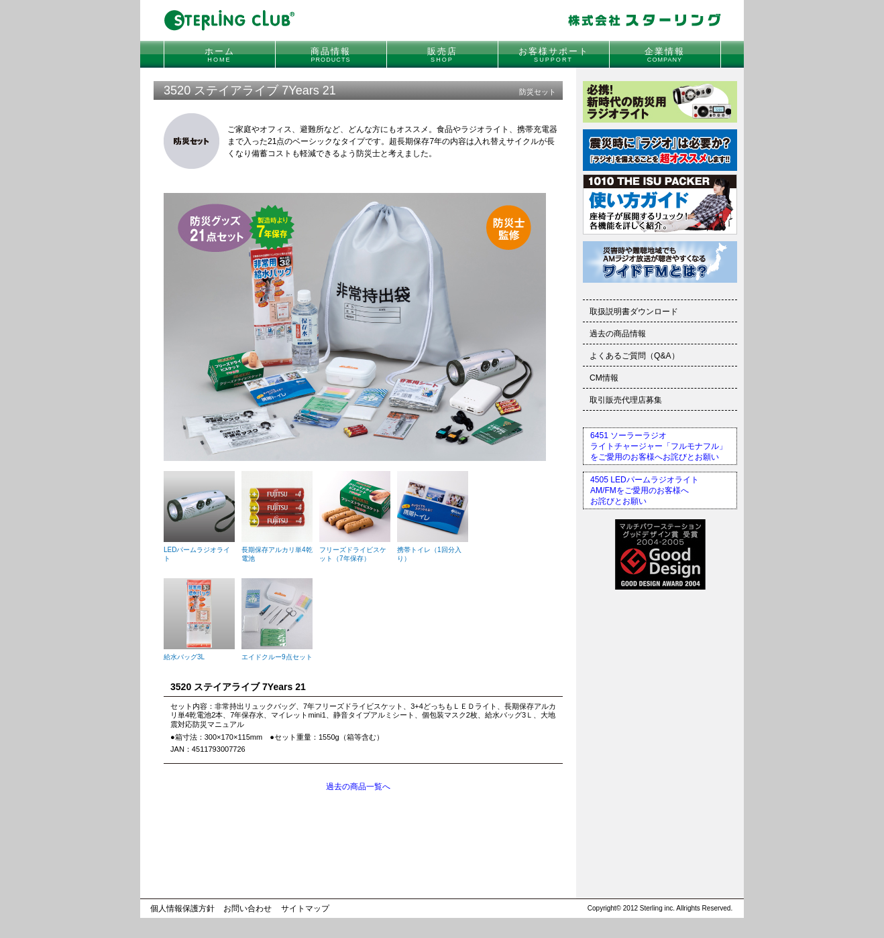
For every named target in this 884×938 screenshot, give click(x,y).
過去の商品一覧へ (358, 786)
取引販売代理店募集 (626, 400)
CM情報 (604, 378)
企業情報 (665, 54)
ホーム (220, 54)
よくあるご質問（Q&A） (634, 355)
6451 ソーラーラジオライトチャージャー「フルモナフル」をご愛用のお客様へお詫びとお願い (658, 446)
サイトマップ (305, 908)
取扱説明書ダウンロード (634, 311)
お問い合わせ (247, 908)
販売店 (442, 54)
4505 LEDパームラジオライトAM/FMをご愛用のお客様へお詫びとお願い (644, 490)
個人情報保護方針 (182, 908)
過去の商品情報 (618, 333)
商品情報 (331, 54)
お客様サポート (553, 54)
